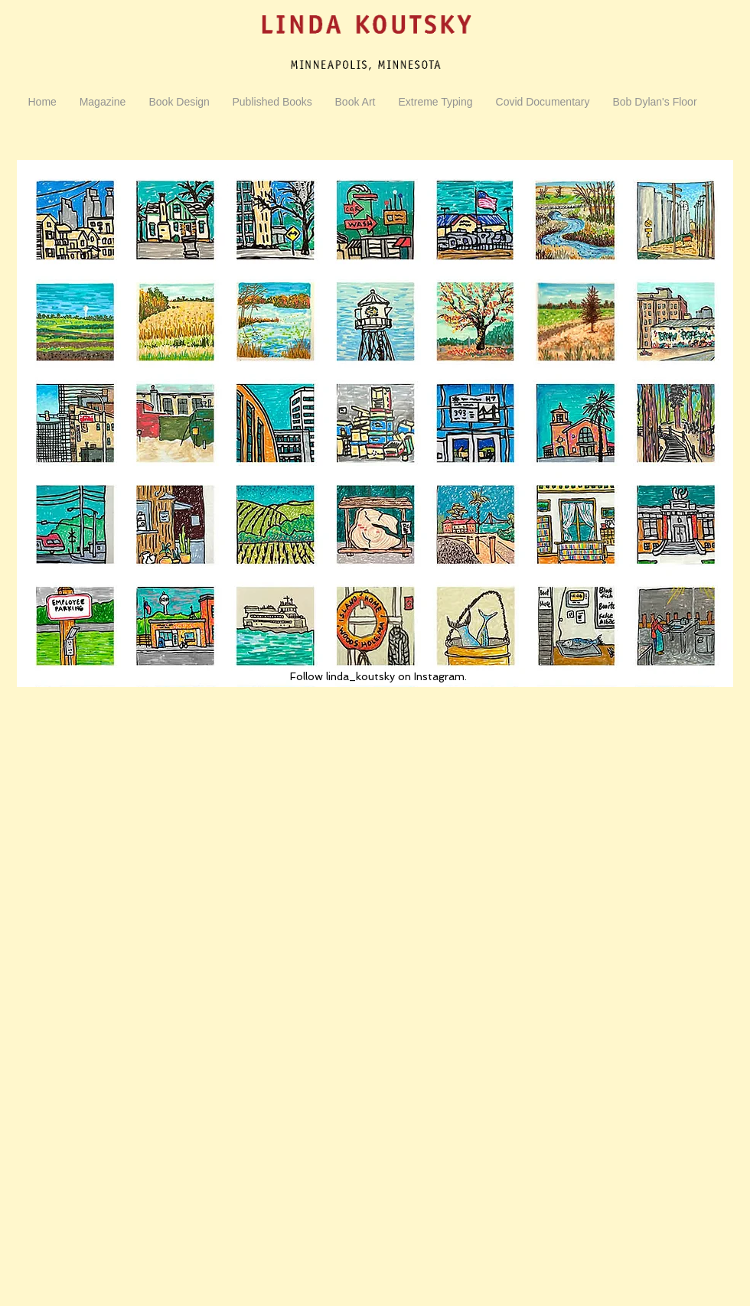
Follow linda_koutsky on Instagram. (378, 676)
